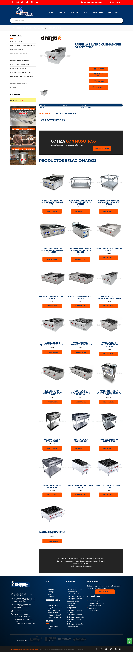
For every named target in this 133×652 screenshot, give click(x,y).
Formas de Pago (52, 612)
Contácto (50, 596)
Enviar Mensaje (105, 591)
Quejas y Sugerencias (53, 617)
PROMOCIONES (98, 12)
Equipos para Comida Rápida (73, 620)
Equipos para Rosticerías (74, 624)
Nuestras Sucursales (53, 610)
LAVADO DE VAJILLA (23, 87)
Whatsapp (98, 81)
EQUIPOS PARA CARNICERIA (23, 80)
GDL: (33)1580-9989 (22, 614)
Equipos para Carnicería (73, 614)
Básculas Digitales (94, 605)
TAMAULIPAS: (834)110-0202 (25, 624)
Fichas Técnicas (52, 626)
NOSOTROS (74, 12)
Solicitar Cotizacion (99, 69)
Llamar (99, 74)
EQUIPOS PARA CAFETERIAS (23, 68)
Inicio (48, 587)
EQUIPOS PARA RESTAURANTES (23, 57)
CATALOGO (62, 13)
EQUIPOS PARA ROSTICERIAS (23, 84)
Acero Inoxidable (71, 587)
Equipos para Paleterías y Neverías (74, 611)
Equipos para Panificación (74, 596)
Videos (49, 628)
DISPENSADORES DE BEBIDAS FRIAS (23, 72)
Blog (48, 594)
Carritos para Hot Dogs (95, 603)
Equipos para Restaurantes (74, 617)
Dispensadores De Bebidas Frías (72, 602)
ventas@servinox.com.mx (83, 566)
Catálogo (50, 592)
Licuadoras (91, 608)
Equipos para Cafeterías (74, 598)
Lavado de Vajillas (72, 626)
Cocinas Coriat (93, 610)
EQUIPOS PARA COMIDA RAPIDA (23, 60)
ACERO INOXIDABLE (23, 41)
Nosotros (50, 589)
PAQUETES (23, 100)
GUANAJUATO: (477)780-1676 (24, 620)
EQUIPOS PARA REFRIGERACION (23, 64)
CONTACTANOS (113, 12)
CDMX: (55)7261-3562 (23, 617)
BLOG (85, 13)
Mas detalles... (52, 211)
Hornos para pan (93, 601)
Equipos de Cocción (72, 594)
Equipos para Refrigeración (70, 607)
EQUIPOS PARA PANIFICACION (23, 53)
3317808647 (114, 2)
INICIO (51, 12)
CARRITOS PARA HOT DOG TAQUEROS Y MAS (23, 45)
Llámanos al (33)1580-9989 (91, 2)
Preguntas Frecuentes (54, 608)
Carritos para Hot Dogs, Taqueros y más (74, 590)
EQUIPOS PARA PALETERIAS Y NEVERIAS (23, 76)
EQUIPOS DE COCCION (23, 49)
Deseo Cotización (102, 148)
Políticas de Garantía (53, 615)
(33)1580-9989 (84, 563)
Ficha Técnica (98, 87)
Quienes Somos (52, 605)
